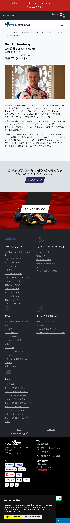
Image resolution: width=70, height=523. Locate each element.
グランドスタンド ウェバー (16, 391)
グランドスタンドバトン (15, 388)
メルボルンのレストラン (46, 329)
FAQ (19, 429)
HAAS (60, 32)
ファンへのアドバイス (14, 281)
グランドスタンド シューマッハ (18, 418)
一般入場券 (9, 384)
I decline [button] (17, 517)
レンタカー (9, 347)
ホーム (7, 32)
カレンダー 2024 (12, 292)
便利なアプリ (10, 366)
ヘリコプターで (11, 336)
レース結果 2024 (12, 288)
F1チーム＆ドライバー (45, 32)
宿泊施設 (8, 362)
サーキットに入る (43, 252)
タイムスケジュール (13, 266)
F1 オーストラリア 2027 (23, 32)
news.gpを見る (35, 7)
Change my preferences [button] (32, 517)
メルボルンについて (44, 325)
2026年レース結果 (12, 285)
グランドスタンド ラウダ (15, 410)
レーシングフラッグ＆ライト (17, 277)
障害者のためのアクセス (46, 263)
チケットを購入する (35, 209)
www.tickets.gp (19, 433)
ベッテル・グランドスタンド (17, 406)
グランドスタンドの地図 (46, 271)
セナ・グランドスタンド (15, 414)
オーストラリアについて (46, 321)
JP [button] (62, 14)
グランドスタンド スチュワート (18, 403)
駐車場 (7, 344)
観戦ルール (41, 256)
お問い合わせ (35, 179)
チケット (51, 429)
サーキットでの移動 (13, 340)
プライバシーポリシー (14, 453)
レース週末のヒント (13, 273)
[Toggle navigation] (62, 24)
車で (6, 325)
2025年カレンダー (12, 300)
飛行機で (8, 329)
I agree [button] (8, 517)
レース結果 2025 (12, 296)
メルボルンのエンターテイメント (50, 332)
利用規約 (8, 450)
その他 (7, 421)
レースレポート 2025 (14, 303)
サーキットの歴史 (43, 259)
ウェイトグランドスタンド (16, 399)
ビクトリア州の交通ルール (16, 359)
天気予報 (8, 270)
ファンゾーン (42, 267)
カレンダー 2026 (12, 262)
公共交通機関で (11, 332)
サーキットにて (11, 355)
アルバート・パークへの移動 (17, 321)
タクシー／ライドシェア (15, 351)
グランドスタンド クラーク (16, 395)
